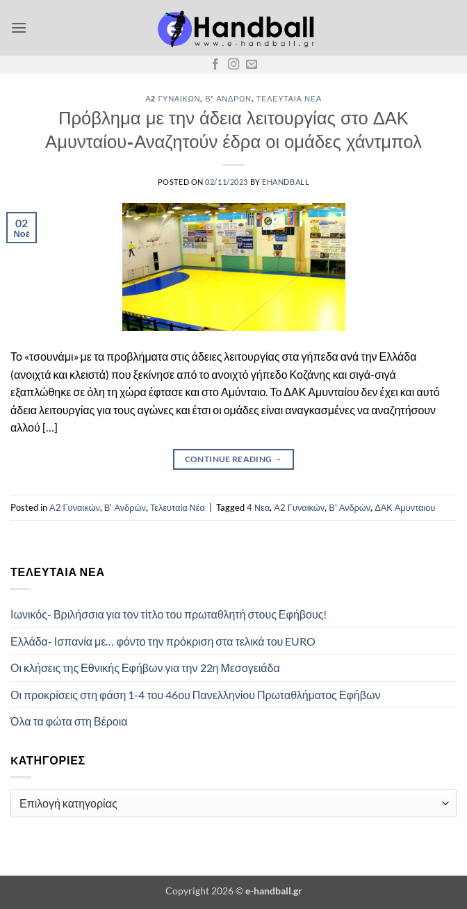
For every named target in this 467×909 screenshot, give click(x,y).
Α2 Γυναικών (172, 98)
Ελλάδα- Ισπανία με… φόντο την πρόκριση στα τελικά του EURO (163, 641)
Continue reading (234, 459)
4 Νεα (258, 507)
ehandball (285, 181)
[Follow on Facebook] (215, 64)
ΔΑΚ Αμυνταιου (405, 507)
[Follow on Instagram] (233, 64)
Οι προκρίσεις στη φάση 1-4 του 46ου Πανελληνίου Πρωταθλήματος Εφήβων (195, 694)
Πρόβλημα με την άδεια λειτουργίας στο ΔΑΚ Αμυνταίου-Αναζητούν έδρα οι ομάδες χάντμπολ (233, 129)
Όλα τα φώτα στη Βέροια (68, 721)
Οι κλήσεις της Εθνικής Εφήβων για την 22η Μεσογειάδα (145, 667)
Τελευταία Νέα (289, 98)
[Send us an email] (251, 64)
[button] (18, 27)
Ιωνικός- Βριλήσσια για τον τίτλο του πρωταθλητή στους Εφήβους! (168, 614)
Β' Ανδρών (228, 98)
